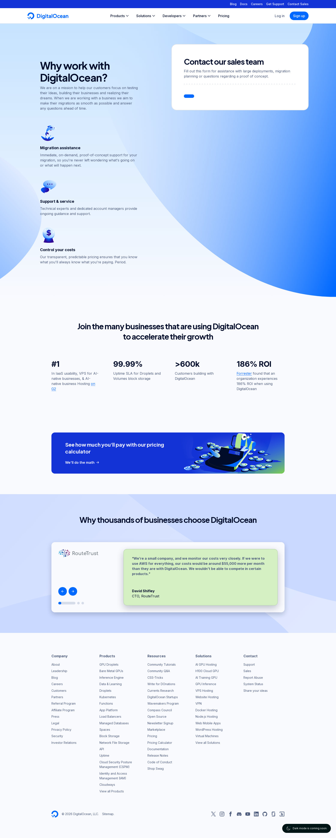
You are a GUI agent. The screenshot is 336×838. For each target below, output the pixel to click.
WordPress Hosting (209, 729)
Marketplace (156, 729)
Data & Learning (110, 684)
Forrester (244, 373)
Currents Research (160, 690)
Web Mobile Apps (208, 723)
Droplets (105, 690)
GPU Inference (205, 684)
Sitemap (108, 814)
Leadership (59, 671)
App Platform (108, 710)
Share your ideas (255, 690)
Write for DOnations (161, 684)
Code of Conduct (159, 762)
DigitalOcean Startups (162, 697)
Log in (280, 16)
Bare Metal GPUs (111, 671)
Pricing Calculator (159, 742)
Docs (244, 4)
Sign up (299, 16)
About (55, 664)
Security (57, 736)
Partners (57, 697)
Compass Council (159, 710)
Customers (58, 690)
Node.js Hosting (206, 716)
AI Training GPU (206, 677)
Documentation (158, 749)
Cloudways (107, 784)
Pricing (152, 736)
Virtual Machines (207, 736)
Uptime (104, 755)
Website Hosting (207, 697)
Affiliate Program (63, 710)
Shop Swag (155, 768)
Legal (55, 723)
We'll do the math (82, 462)
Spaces (104, 729)
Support (249, 664)
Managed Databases (114, 723)
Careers (257, 4)
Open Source (156, 716)
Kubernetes (107, 697)
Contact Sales (298, 4)
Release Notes (157, 755)
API (101, 749)
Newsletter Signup (160, 723)
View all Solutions (207, 742)
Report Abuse (253, 677)
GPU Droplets (108, 664)
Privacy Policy (61, 729)
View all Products (111, 791)
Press (55, 716)
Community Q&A (158, 671)
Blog (233, 4)
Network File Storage (114, 742)
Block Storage (109, 736)
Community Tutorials (161, 664)
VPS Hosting (204, 690)
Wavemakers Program (163, 703)
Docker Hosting (206, 710)
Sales (247, 671)
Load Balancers (110, 716)
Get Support (275, 4)
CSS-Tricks (155, 677)
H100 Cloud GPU (207, 671)
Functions (106, 703)
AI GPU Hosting (206, 664)
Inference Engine (111, 677)
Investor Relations (63, 742)
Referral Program (63, 703)
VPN (198, 703)
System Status (253, 684)
